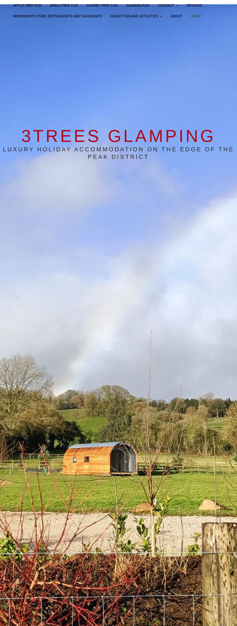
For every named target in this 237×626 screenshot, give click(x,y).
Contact (163, 5)
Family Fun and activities (135, 16)
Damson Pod (134, 5)
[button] (171, 5)
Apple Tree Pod (26, 5)
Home (192, 16)
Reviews (188, 5)
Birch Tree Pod (62, 5)
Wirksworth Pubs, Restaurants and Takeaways (56, 16)
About (174, 16)
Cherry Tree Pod (99, 5)
